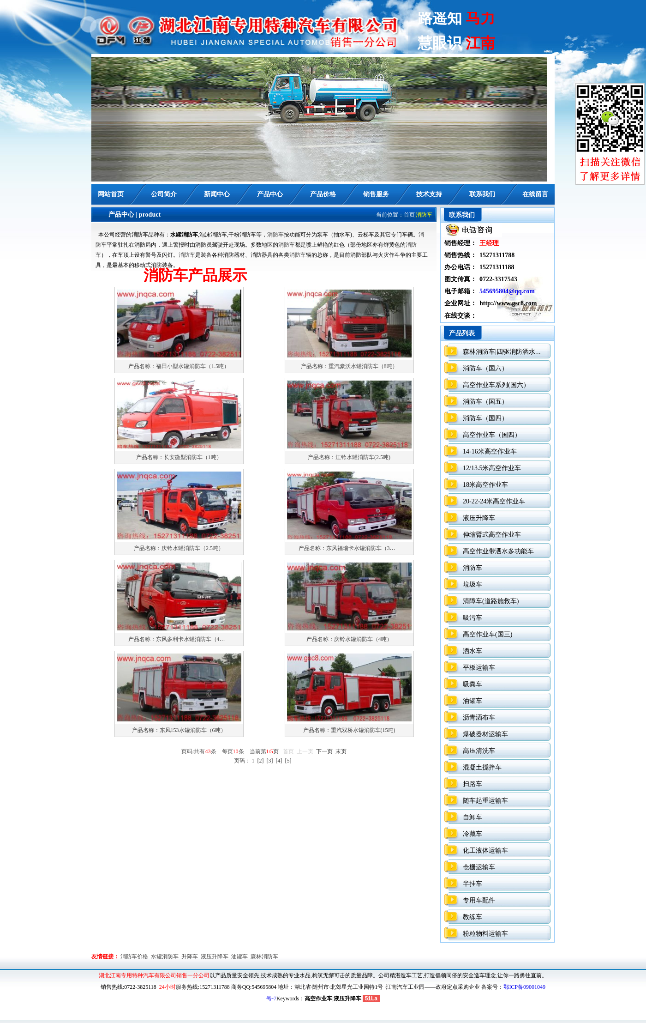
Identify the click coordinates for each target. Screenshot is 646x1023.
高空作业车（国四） (492, 434)
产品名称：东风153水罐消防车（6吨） (179, 730)
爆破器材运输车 (485, 734)
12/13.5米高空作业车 (492, 468)
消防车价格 (134, 956)
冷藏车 (472, 833)
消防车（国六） (485, 368)
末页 (341, 751)
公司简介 (164, 194)
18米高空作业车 (485, 484)
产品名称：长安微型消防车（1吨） (179, 457)
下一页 (324, 751)
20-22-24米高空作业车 (494, 501)
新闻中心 (217, 194)
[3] (270, 760)
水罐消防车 (165, 956)
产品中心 (270, 194)
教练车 (472, 917)
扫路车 (472, 784)
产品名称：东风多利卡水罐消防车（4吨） (179, 639)
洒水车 (472, 651)
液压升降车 (479, 518)
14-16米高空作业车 (490, 451)
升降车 (189, 956)
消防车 (140, 234)
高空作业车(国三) (487, 634)
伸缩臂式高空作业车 (492, 534)
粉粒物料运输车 (485, 933)
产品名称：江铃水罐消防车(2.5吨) (349, 457)
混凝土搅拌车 (482, 767)
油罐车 (472, 700)
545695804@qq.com (507, 291)
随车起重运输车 (485, 800)
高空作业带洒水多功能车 (498, 551)
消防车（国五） (485, 401)
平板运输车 (479, 667)
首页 (409, 215)
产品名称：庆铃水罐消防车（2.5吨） (179, 548)
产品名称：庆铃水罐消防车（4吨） (349, 639)
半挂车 (472, 883)
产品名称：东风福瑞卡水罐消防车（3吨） (350, 548)
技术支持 (429, 194)
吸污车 (472, 617)
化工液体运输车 (485, 850)
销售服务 (376, 194)
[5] (288, 760)
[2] (260, 760)
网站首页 (111, 194)
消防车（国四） (485, 418)
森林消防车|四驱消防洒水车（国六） (515, 351)
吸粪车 (472, 684)
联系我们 (482, 194)
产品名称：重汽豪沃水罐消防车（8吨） (349, 366)
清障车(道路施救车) (491, 601)
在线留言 (535, 194)
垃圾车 (472, 584)
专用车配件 (479, 900)
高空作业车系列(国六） (496, 384)
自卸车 (472, 817)
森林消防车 (264, 956)
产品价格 (323, 194)
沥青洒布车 (479, 717)
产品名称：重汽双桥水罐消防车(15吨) (349, 730)
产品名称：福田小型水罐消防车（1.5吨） (178, 366)
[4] (279, 760)
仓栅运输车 (479, 867)
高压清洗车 (479, 750)
